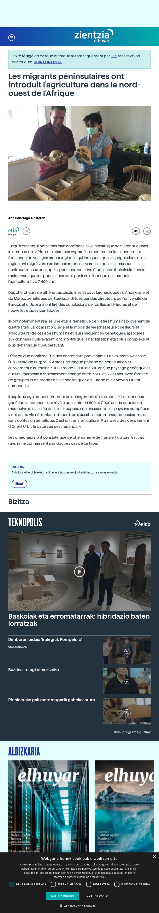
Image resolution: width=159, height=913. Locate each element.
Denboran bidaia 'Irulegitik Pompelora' (45, 639)
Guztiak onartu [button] (62, 895)
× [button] (154, 856)
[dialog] (79, 882)
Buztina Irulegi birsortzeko (33, 669)
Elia (114, 56)
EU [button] (26, 231)
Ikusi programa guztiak (132, 732)
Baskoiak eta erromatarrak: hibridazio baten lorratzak (79, 619)
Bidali (19, 484)
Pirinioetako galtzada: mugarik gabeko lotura (51, 700)
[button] (11, 37)
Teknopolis (25, 521)
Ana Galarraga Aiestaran (26, 218)
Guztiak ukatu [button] (97, 895)
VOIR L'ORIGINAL (48, 62)
